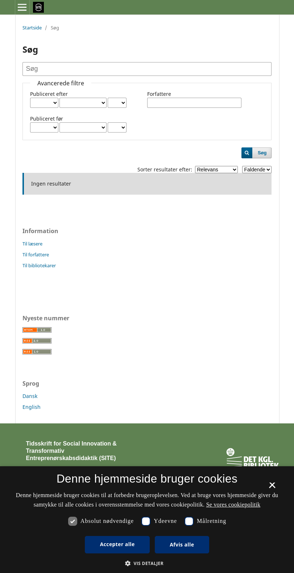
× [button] (272, 488)
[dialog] (147, 519)
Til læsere (32, 243)
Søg (262, 152)
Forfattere (159, 93)
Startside (32, 27)
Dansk (29, 396)
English (31, 406)
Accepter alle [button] (117, 544)
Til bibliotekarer (39, 265)
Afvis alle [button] (182, 544)
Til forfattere (35, 254)
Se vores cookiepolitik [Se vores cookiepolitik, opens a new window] (233, 504)
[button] (147, 563)
